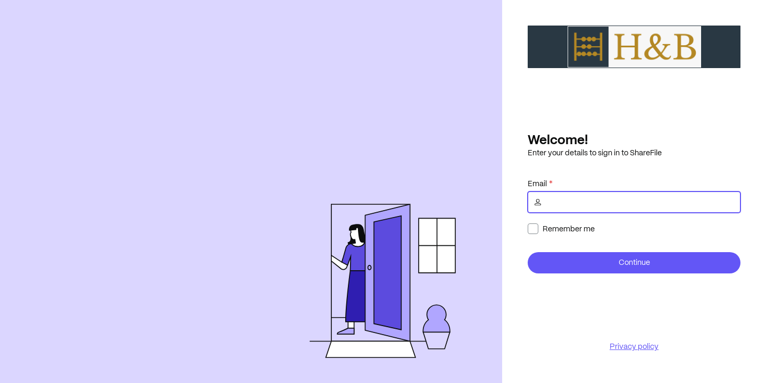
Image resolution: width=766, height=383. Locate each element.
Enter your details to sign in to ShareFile (595, 152)
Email (537, 183)
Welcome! (558, 139)
